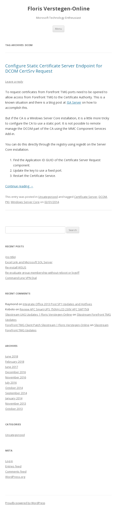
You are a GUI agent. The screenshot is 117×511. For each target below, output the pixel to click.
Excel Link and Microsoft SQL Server (28, 262)
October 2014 (14, 388)
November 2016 (15, 377)
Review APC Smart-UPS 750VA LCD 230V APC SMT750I (54, 309)
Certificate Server (85, 197)
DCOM (103, 197)
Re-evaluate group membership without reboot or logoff (42, 273)
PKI (7, 202)
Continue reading (19, 186)
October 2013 (14, 409)
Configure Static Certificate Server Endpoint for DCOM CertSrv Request (53, 68)
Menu (58, 28)
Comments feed (15, 471)
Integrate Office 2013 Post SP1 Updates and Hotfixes (57, 304)
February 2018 (14, 362)
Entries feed (13, 466)
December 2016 (15, 372)
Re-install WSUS (15, 267)
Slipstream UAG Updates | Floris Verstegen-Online (38, 314)
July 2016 (11, 383)
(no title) (10, 257)
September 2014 (16, 393)
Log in (9, 461)
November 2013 (15, 403)
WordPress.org (15, 477)
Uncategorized (48, 197)
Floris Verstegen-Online (59, 8)
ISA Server (74, 102)
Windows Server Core (25, 202)
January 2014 (13, 398)
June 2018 (11, 356)
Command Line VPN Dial (21, 278)
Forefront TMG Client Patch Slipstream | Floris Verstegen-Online (47, 325)
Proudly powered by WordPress (25, 503)
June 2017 (11, 367)
